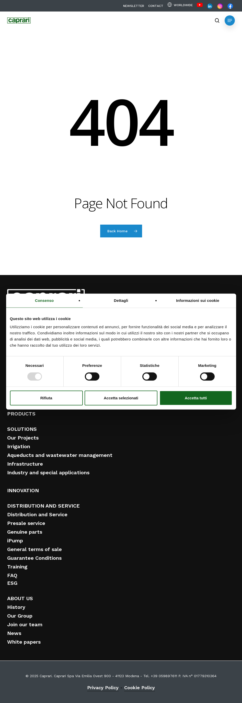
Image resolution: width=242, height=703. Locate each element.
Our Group (19, 616)
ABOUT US (20, 598)
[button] (230, 20)
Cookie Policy (139, 687)
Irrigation (18, 446)
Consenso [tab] (44, 300)
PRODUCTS (21, 414)
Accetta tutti (196, 398)
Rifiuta (46, 398)
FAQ (12, 575)
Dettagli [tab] (121, 300)
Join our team (24, 624)
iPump (15, 540)
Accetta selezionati (121, 398)
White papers (24, 642)
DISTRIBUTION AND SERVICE (43, 506)
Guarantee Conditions (34, 558)
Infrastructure (25, 464)
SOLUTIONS (22, 429)
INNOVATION (23, 490)
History (16, 607)
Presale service (26, 523)
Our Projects (23, 438)
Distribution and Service (37, 514)
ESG (12, 583)
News (14, 633)
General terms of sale (34, 549)
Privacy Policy (103, 687)
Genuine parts (24, 532)
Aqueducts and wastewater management (59, 455)
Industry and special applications (48, 472)
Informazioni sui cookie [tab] (197, 300)
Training (17, 567)
